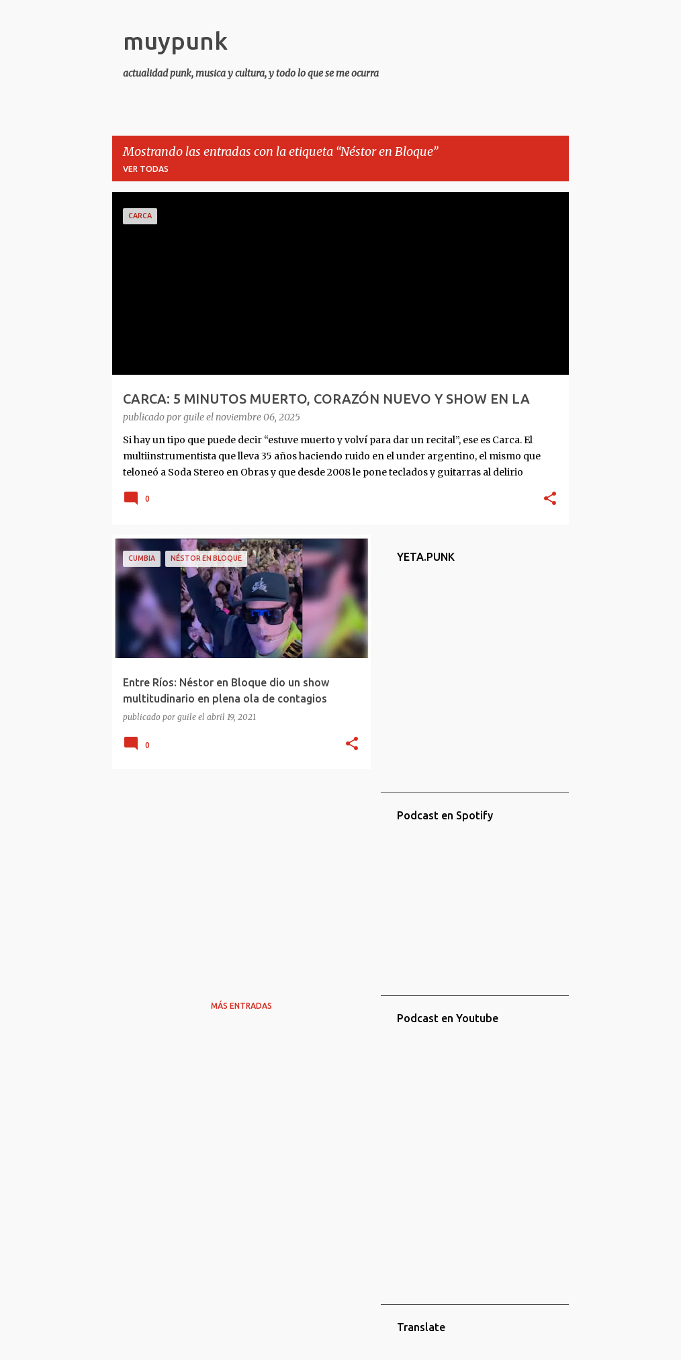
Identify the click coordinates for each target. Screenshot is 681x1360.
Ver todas (146, 169)
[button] (550, 499)
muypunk (175, 40)
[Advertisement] (236, 873)
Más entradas (241, 1005)
